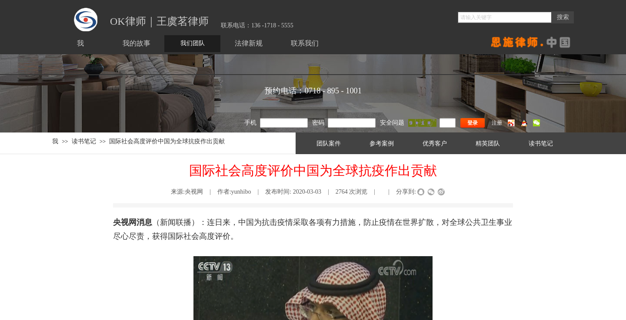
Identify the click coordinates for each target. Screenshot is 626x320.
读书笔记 (84, 141)
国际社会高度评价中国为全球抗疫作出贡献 (167, 141)
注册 (497, 123)
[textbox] (504, 17)
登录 (472, 123)
